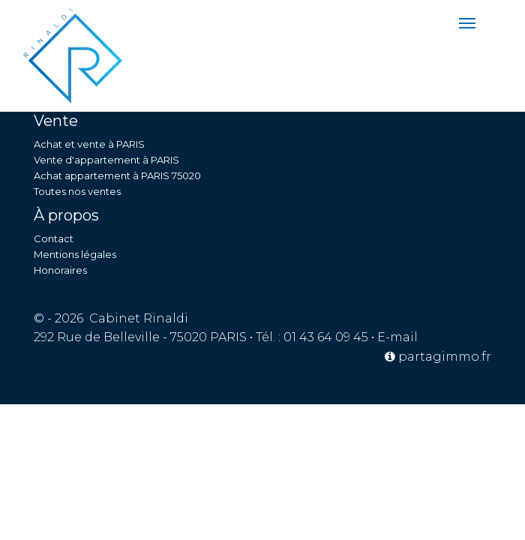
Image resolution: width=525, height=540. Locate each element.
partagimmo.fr (438, 357)
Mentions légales (75, 254)
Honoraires (60, 270)
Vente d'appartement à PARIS (106, 160)
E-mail (397, 337)
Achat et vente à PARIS (89, 144)
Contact (54, 238)
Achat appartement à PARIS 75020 (117, 176)
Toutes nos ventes (77, 191)
